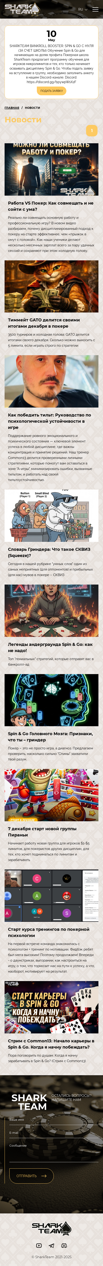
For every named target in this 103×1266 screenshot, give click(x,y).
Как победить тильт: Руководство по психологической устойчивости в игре (49, 421)
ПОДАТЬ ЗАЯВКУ (52, 91)
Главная (12, 108)
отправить (31, 1176)
